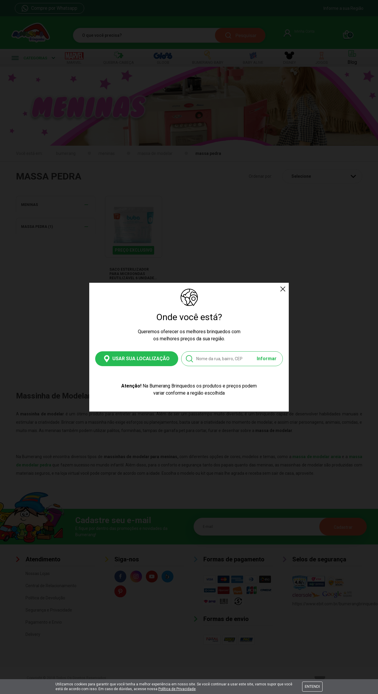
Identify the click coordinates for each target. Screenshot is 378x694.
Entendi (312, 686)
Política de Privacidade (177, 689)
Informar (267, 358)
